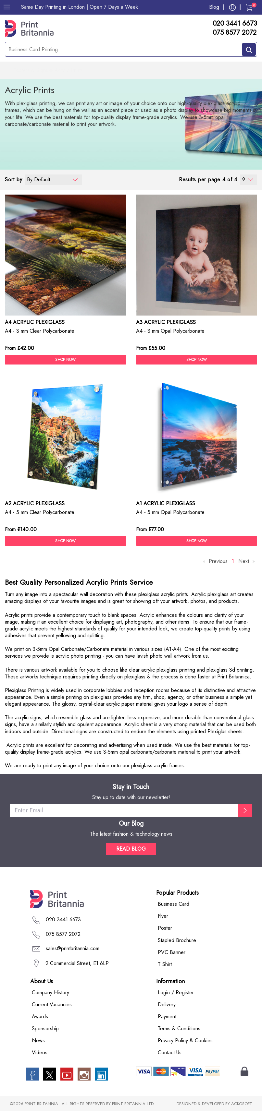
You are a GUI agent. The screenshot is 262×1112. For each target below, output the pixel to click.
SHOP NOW (65, 360)
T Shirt (165, 964)
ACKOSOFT (241, 1104)
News (38, 1041)
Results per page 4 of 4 (208, 179)
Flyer (163, 916)
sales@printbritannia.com (72, 948)
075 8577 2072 (234, 33)
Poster (165, 928)
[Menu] (7, 7)
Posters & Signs (30, 71)
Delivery (167, 1005)
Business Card (173, 904)
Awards (40, 1017)
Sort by (13, 179)
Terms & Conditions (179, 1029)
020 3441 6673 (235, 23)
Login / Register (176, 993)
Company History (50, 993)
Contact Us (169, 1053)
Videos (39, 1053)
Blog (214, 7)
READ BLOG (131, 849)
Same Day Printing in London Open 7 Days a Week (79, 7)
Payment (167, 1017)
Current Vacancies (52, 1005)
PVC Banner (171, 952)
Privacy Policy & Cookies (185, 1041)
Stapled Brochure (177, 940)
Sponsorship (45, 1029)
